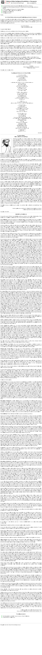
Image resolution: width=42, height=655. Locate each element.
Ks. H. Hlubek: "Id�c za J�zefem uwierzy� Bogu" (12, 10)
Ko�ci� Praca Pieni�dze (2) (8, 11)
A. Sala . (13, 9)
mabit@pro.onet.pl (17, 624)
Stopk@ (1, 14)
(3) (40, 611)
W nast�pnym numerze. (7, 12)
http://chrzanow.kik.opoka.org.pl (17, 3)
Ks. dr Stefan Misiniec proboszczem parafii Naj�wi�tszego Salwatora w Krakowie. (18, 5)
